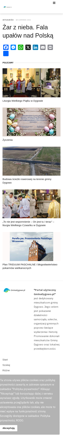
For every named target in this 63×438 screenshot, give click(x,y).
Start (5, 359)
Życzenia (8, 139)
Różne (6, 370)
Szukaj (6, 365)
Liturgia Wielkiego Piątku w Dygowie (23, 100)
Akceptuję (9, 428)
